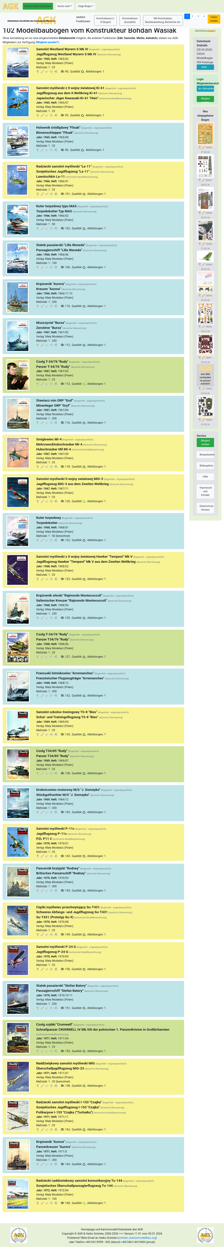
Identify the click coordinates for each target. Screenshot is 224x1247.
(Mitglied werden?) (47, 42)
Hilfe (205, 476)
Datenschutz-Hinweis (207, 508)
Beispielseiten (207, 454)
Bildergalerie (206, 465)
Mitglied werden (205, 99)
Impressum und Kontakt (206, 491)
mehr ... (205, 67)
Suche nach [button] (63, 6)
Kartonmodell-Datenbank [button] (37, 6)
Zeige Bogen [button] (85, 6)
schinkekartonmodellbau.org (137, 1237)
